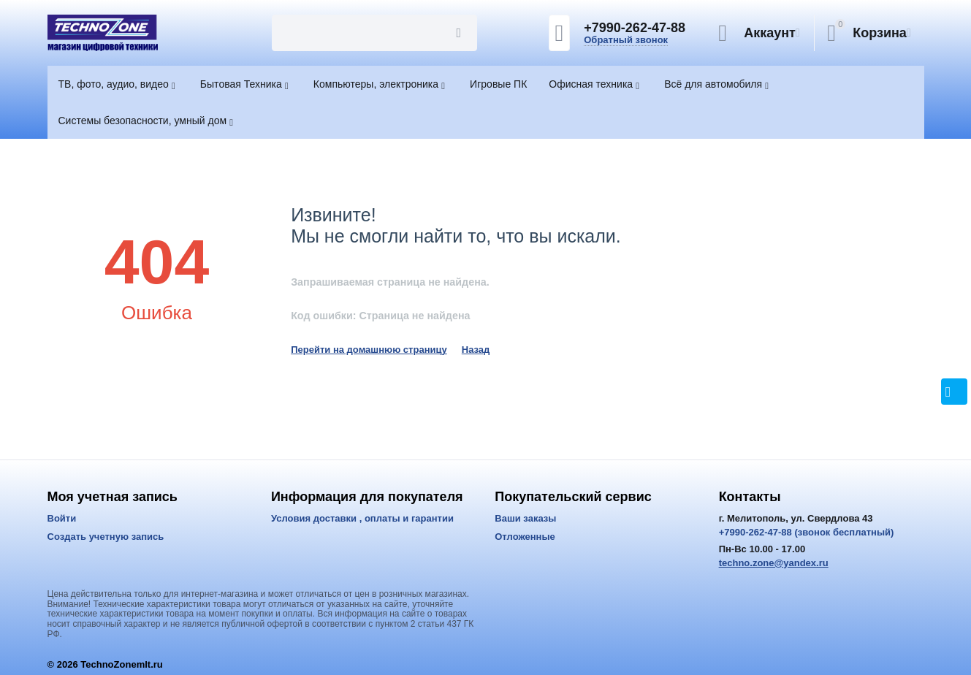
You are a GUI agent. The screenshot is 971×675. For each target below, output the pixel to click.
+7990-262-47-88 (634, 27)
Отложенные (525, 536)
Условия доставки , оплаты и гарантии (362, 518)
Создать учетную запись (105, 536)
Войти (62, 518)
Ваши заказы (525, 518)
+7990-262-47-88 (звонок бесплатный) (806, 532)
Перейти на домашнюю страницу (369, 349)
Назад (476, 349)
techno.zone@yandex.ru (774, 562)
